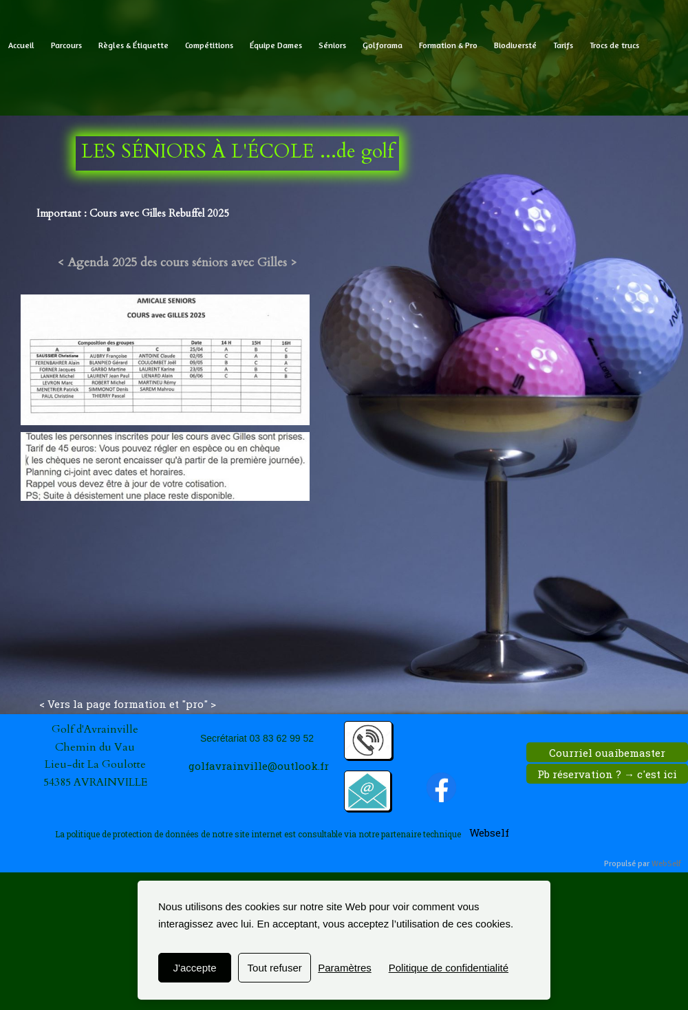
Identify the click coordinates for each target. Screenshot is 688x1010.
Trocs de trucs (614, 45)
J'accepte (195, 968)
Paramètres (345, 968)
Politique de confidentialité (448, 968)
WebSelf (666, 864)
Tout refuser (275, 968)
